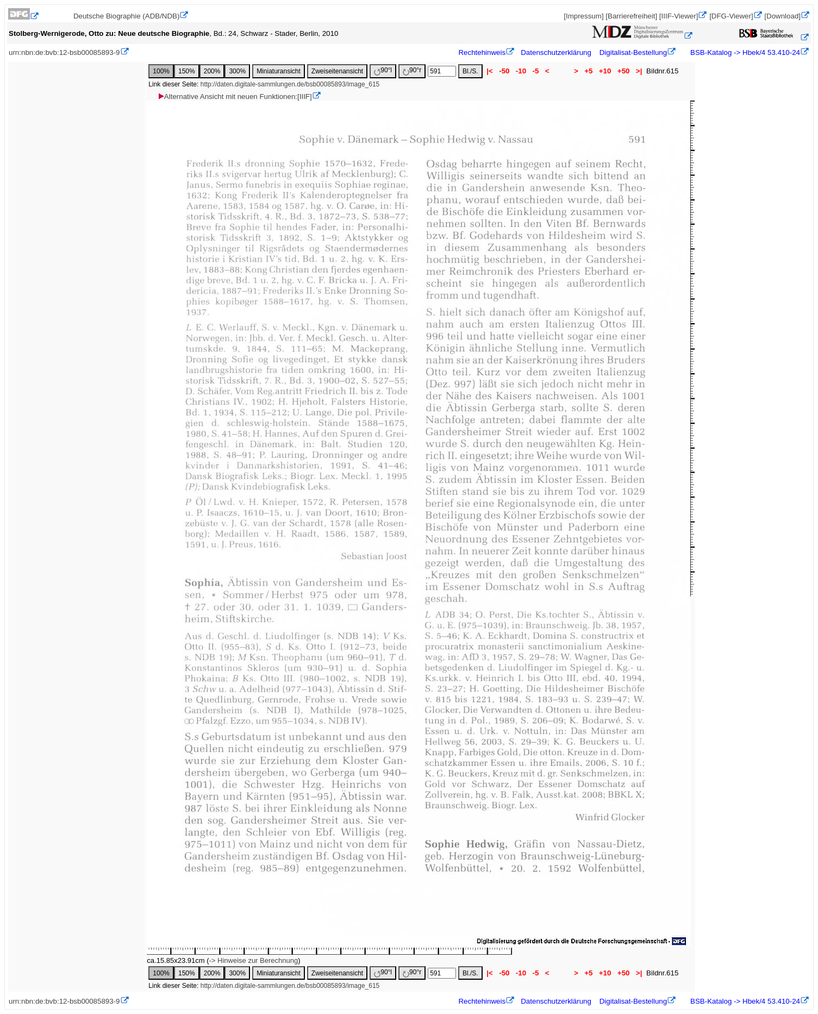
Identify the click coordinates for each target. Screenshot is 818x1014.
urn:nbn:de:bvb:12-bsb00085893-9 (64, 52)
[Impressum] (583, 16)
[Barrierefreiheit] (631, 16)
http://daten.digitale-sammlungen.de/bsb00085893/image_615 (290, 84)
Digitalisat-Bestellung (633, 52)
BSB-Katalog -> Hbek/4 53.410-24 (744, 52)
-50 (504, 71)
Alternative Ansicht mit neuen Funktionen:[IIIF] (234, 96)
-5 (535, 71)
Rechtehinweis (481, 52)
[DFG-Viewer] (731, 16)
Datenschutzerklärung (556, 52)
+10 (605, 71)
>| (639, 71)
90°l (383, 71)
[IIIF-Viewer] (678, 16)
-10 (521, 71)
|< (490, 71)
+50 (623, 71)
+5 (589, 71)
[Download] (782, 16)
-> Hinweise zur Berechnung (253, 960)
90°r (412, 71)
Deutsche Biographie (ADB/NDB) (126, 16)
